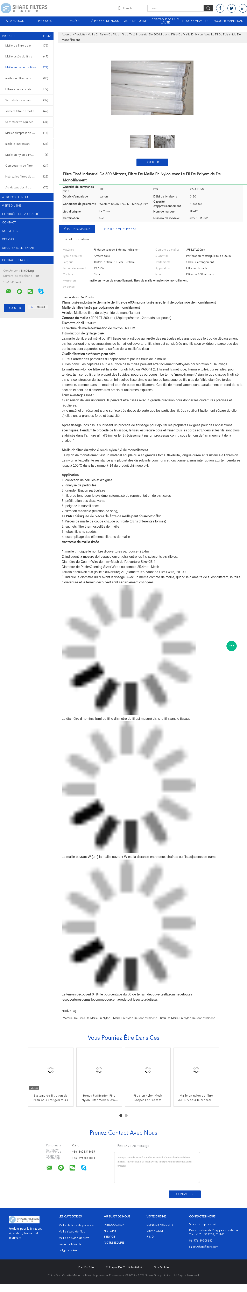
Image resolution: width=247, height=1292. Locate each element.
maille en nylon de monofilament (135, 1018)
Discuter (152, 162)
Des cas (8, 239)
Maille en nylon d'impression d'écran (27, 155)
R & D (150, 1236)
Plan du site (86, 1267)
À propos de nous (105, 21)
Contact (9, 222)
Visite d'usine (11, 205)
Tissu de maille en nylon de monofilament (187, 1018)
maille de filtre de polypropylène (26, 78)
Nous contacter (195, 21)
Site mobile (161, 1267)
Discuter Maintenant (229, 21)
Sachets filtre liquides (26, 122)
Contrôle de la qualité (165, 21)
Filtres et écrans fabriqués (26, 89)
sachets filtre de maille (26, 111)
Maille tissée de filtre (26, 57)
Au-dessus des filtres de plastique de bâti (27, 188)
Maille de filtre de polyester (26, 46)
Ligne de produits (160, 1224)
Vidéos (75, 21)
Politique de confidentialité (124, 1267)
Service (109, 1236)
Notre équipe (114, 1242)
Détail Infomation (77, 229)
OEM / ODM (155, 1230)
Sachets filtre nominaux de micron (27, 100)
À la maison (15, 21)
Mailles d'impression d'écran (26, 133)
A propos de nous (15, 197)
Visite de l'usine (135, 21)
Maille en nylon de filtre (26, 67)
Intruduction (114, 1224)
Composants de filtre (26, 166)
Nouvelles (10, 231)
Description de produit (120, 229)
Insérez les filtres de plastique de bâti (27, 177)
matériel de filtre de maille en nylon (86, 1018)
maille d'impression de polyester (26, 144)
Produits (45, 21)
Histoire (110, 1230)
